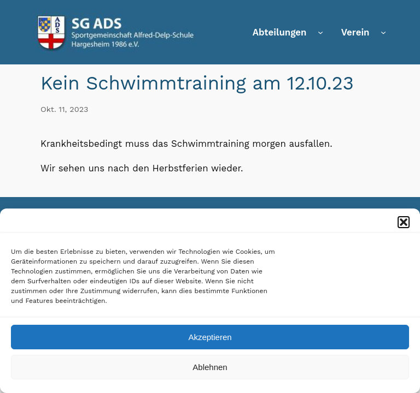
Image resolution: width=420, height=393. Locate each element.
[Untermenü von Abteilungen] (320, 32)
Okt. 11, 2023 (64, 109)
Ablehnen (209, 368)
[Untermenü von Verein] (383, 32)
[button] (403, 223)
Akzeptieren (209, 338)
